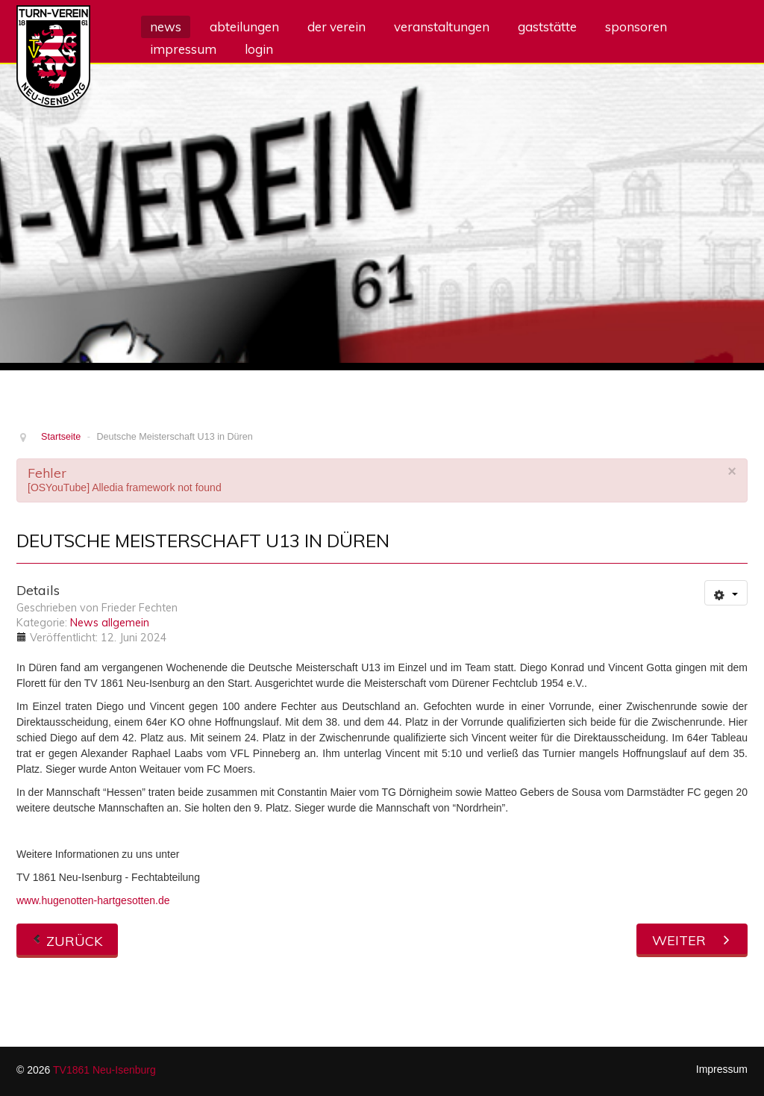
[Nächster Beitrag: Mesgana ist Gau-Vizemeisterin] (692, 939)
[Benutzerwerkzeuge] (726, 592)
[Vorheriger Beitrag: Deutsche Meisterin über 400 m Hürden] (67, 939)
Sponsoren (636, 26)
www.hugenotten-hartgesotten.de (92, 900)
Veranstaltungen (441, 26)
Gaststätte (547, 26)
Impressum (183, 49)
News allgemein (109, 622)
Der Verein (336, 26)
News (165, 26)
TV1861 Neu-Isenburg (104, 1070)
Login (259, 49)
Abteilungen (244, 26)
